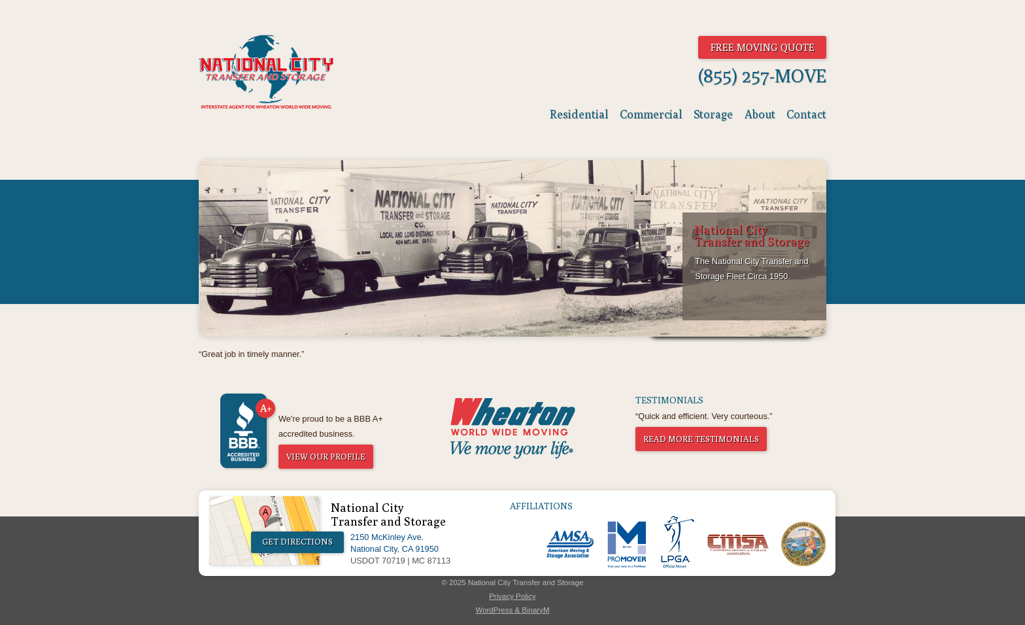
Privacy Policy (512, 596)
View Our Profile (325, 457)
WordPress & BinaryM (512, 610)
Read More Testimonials (701, 439)
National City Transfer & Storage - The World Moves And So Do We (266, 72)
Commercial (651, 114)
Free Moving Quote (763, 47)
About (760, 114)
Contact (806, 114)
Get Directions (297, 542)
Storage (713, 114)
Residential (579, 114)
